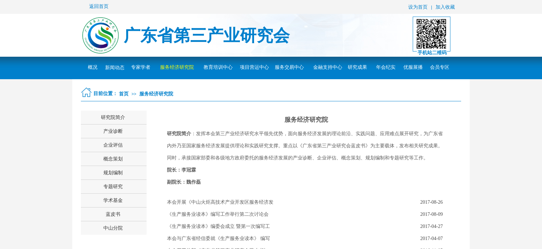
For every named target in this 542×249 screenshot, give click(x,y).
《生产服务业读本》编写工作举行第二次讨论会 (218, 214)
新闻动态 (114, 67)
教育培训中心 (218, 67)
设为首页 (418, 7)
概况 (92, 67)
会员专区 (439, 67)
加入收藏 (445, 7)
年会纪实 (385, 67)
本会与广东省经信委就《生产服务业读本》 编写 (218, 238)
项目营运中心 (254, 67)
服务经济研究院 (177, 67)
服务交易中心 (289, 67)
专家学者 (140, 67)
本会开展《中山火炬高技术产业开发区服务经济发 (220, 202)
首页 (124, 93)
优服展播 (413, 67)
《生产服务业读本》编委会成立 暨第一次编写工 (218, 226)
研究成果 (357, 67)
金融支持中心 (327, 67)
